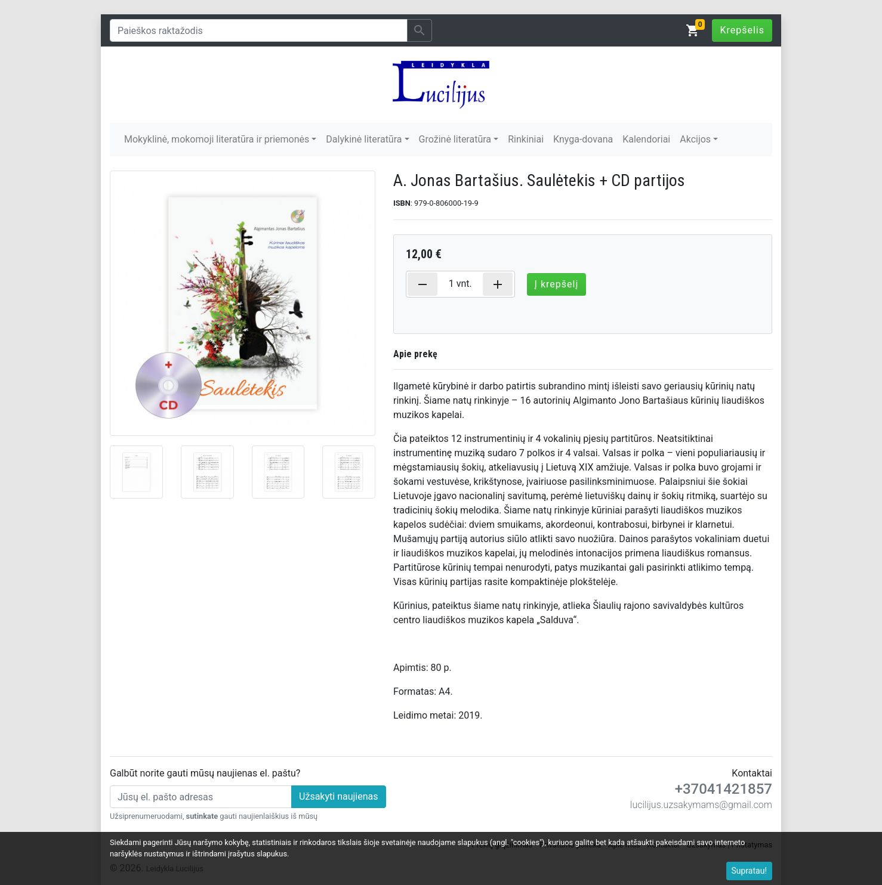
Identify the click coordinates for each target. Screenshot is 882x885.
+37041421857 (723, 789)
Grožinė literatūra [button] (455, 139)
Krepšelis (742, 30)
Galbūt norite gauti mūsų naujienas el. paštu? (205, 773)
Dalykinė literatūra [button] (364, 139)
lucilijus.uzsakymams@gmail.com (701, 804)
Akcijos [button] (695, 139)
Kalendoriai (646, 139)
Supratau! (749, 870)
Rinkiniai (526, 139)
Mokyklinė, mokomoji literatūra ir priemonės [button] (216, 139)
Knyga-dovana (583, 139)
